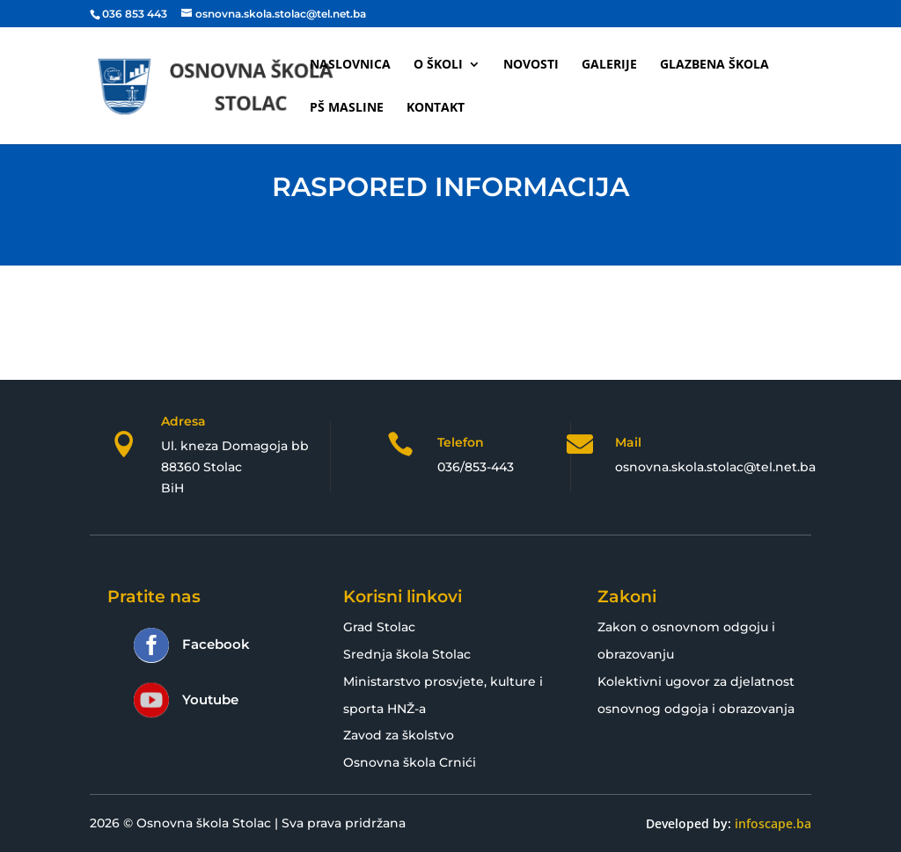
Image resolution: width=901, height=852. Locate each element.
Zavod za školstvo (398, 735)
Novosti (531, 65)
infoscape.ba (773, 823)
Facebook (216, 644)
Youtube (210, 699)
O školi (438, 65)
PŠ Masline (347, 108)
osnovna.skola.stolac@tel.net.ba (715, 467)
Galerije (609, 65)
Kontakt (436, 108)
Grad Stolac (379, 627)
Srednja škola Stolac (407, 654)
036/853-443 (475, 467)
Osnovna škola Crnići (409, 762)
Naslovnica (350, 65)
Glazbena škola (714, 65)
